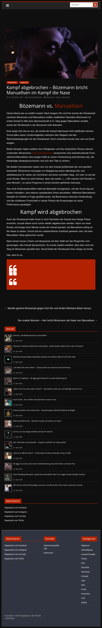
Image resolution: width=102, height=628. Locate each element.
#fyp (52, 277)
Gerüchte (85, 567)
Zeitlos (84, 602)
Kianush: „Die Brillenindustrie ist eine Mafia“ (30, 335)
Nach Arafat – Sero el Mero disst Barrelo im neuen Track (34, 399)
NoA (83, 585)
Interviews (85, 572)
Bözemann (50, 97)
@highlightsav (20, 265)
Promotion (85, 594)
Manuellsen (66, 97)
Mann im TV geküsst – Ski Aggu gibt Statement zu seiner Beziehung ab (40, 378)
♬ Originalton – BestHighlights (32, 283)
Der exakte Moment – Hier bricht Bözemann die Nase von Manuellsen (57, 320)
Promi (83, 589)
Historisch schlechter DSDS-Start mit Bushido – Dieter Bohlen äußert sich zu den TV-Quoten (48, 346)
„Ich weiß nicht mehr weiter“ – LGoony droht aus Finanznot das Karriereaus (42, 367)
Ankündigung (87, 550)
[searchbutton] (95, 5)
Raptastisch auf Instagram (16, 512)
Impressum (48, 553)
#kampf (57, 274)
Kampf (58, 97)
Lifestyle (84, 576)
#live (44, 277)
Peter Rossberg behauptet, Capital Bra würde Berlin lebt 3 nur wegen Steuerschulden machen (49, 474)
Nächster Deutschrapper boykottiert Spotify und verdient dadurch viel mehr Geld (44, 357)
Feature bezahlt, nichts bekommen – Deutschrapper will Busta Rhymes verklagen (44, 410)
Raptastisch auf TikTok (14, 520)
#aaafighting (24, 274)
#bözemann (36, 277)
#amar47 (49, 274)
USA (83, 598)
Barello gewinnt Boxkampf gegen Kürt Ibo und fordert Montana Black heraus (48, 308)
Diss (83, 563)
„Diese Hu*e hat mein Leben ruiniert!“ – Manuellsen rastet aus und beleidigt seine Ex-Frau (47, 389)
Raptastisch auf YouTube (15, 516)
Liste (83, 580)
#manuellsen (24, 277)
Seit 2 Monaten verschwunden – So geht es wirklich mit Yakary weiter (39, 442)
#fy (48, 277)
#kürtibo (80, 274)
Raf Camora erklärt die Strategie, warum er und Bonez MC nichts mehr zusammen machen (48, 485)
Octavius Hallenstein (34, 97)
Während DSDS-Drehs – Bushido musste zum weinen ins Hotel (37, 421)
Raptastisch (12, 82)
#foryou (57, 277)
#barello (72, 274)
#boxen (64, 274)
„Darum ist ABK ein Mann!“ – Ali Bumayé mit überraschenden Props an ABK (42, 453)
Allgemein (24, 82)
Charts (84, 559)
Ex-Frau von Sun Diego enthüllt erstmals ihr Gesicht (33, 431)
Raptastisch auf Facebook (16, 508)
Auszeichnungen (88, 554)
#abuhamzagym (37, 274)
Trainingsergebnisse (42, 153)
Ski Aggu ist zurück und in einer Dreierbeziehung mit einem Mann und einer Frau (44, 464)
